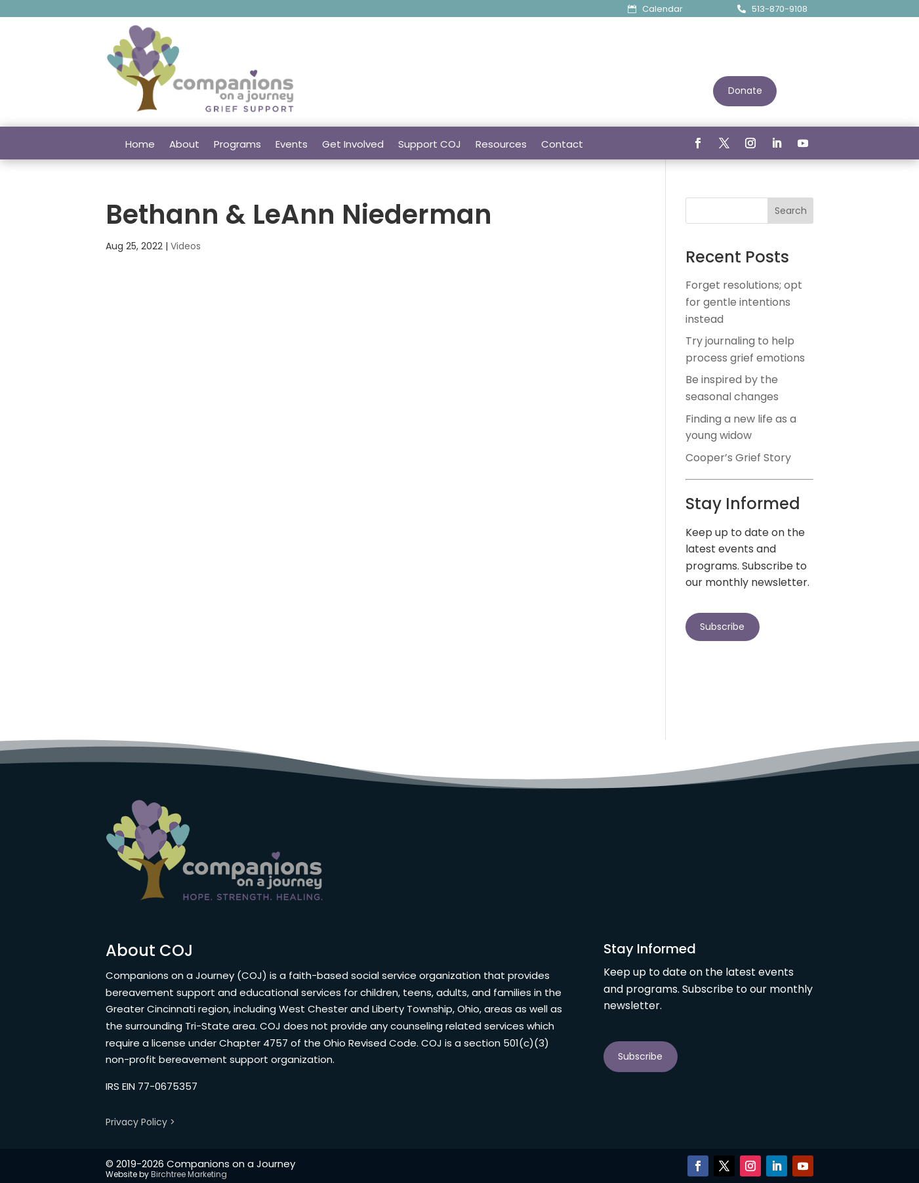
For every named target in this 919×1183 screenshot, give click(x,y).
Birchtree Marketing (189, 1174)
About (184, 144)
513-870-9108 (779, 9)
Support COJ (429, 144)
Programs (237, 144)
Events (292, 144)
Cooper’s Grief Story (738, 457)
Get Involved (353, 144)
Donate (745, 90)
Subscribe (722, 626)
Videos (186, 246)
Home (140, 144)
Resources (501, 144)
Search (791, 210)
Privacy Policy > (140, 1122)
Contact (562, 144)
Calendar (662, 9)
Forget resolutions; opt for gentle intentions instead (743, 302)
